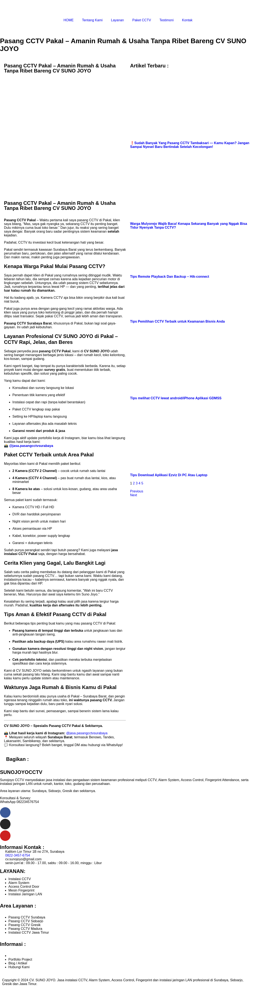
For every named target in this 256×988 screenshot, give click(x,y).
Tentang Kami (92, 20)
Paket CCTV (141, 20)
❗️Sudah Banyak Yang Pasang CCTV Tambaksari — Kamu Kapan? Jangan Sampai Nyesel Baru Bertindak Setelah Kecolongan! (189, 145)
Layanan (117, 20)
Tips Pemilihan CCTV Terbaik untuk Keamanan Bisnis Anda (177, 321)
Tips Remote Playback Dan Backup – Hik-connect (169, 276)
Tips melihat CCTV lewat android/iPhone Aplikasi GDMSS (176, 398)
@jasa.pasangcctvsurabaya (31, 446)
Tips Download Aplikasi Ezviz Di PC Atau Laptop (168, 475)
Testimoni (166, 20)
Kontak (187, 20)
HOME (68, 20)
